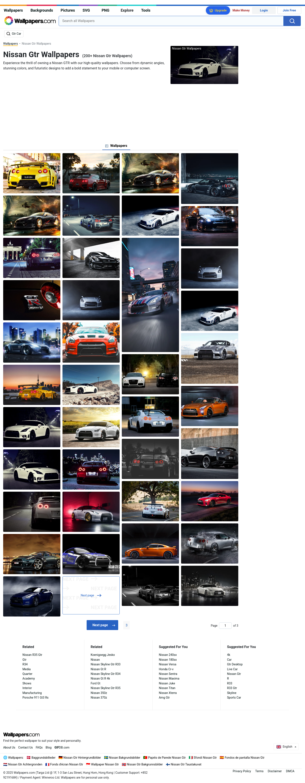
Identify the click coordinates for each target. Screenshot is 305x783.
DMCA (290, 771)
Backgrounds (41, 10)
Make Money (241, 10)
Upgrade (221, 10)
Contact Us (25, 747)
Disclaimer (275, 771)
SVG (86, 10)
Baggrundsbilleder (43, 757)
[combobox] (171, 21)
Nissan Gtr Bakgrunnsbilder (145, 764)
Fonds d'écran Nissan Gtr (66, 764)
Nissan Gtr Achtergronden (25, 764)
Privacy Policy (242, 771)
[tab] (116, 146)
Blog (48, 747)
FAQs (39, 747)
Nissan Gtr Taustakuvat (186, 764)
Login (264, 10)
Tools (145, 10)
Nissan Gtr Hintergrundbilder (82, 757)
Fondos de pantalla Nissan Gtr (245, 757)
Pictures (68, 10)
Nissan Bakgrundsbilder (124, 757)
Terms (259, 771)
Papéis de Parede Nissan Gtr (167, 757)
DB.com (61, 747)
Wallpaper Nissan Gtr (105, 764)
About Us (9, 747)
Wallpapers (13, 10)
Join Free (289, 10)
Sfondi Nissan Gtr (205, 757)
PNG (106, 10)
